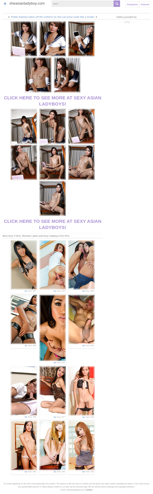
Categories (132, 4)
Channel (145, 4)
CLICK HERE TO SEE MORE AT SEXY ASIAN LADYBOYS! (52, 100)
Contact (89, 490)
